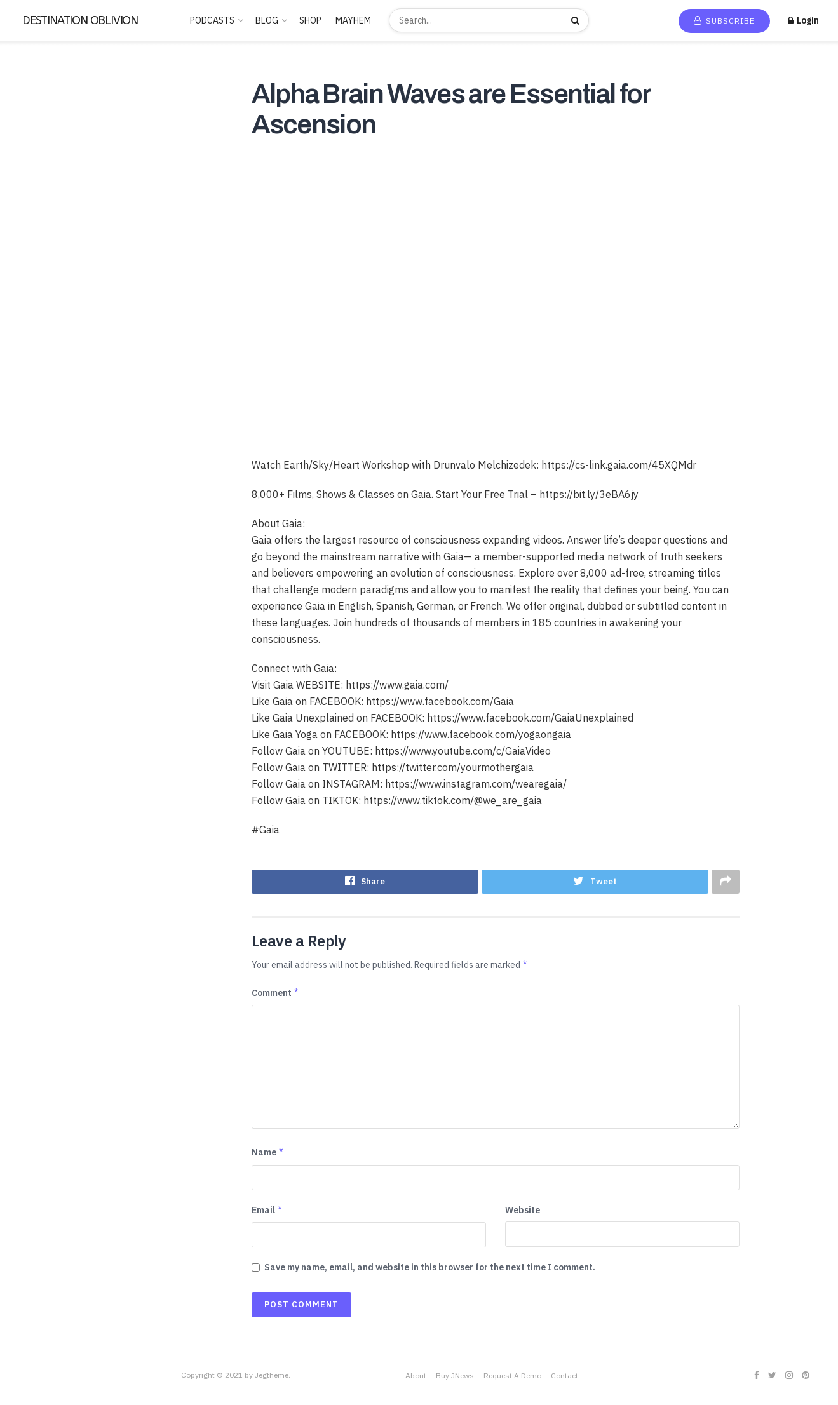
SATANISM (34, 457)
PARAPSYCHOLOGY (51, 402)
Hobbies (29, 310)
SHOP (310, 20)
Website (522, 1210)
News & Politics (43, 383)
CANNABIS (34, 236)
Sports (26, 512)
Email (267, 1211)
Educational (36, 273)
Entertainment (41, 291)
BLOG (266, 20)
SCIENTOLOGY (43, 475)
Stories (27, 531)
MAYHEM (353, 20)
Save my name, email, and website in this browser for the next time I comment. (429, 1268)
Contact (564, 1375)
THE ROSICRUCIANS (53, 586)
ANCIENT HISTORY (51, 181)
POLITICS (33, 420)
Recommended (49, 133)
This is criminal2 (44, 604)
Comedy (29, 254)
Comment (276, 993)
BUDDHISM (35, 199)
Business (30, 218)
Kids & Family (38, 328)
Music (24, 365)
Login (803, 20)
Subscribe (724, 20)
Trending (38, 115)
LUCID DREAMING (48, 347)
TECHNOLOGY (41, 549)
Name (268, 1153)
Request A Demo (512, 1375)
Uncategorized (42, 623)
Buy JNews (455, 1375)
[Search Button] (577, 20)
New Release (46, 96)
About (415, 1375)
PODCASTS (212, 20)
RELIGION (33, 439)
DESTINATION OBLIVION (80, 20)
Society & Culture (47, 494)
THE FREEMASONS (49, 568)
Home (32, 78)
